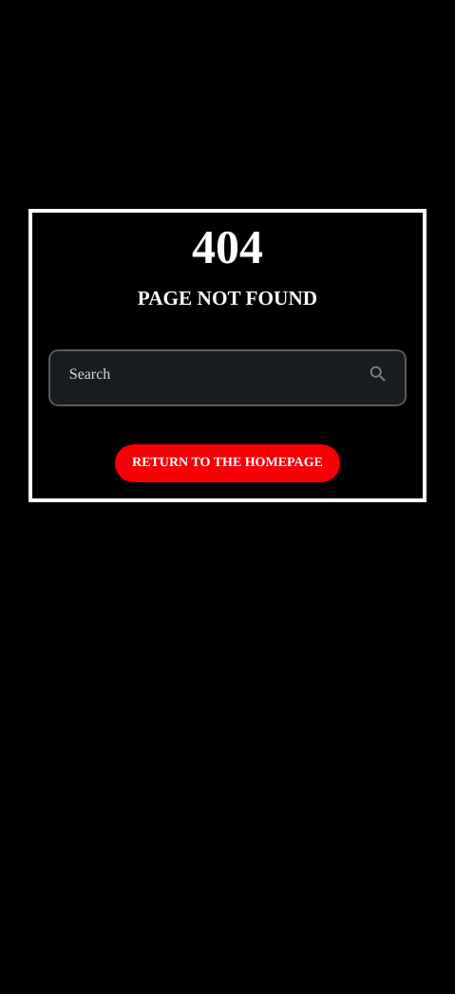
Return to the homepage (227, 463)
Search (90, 375)
